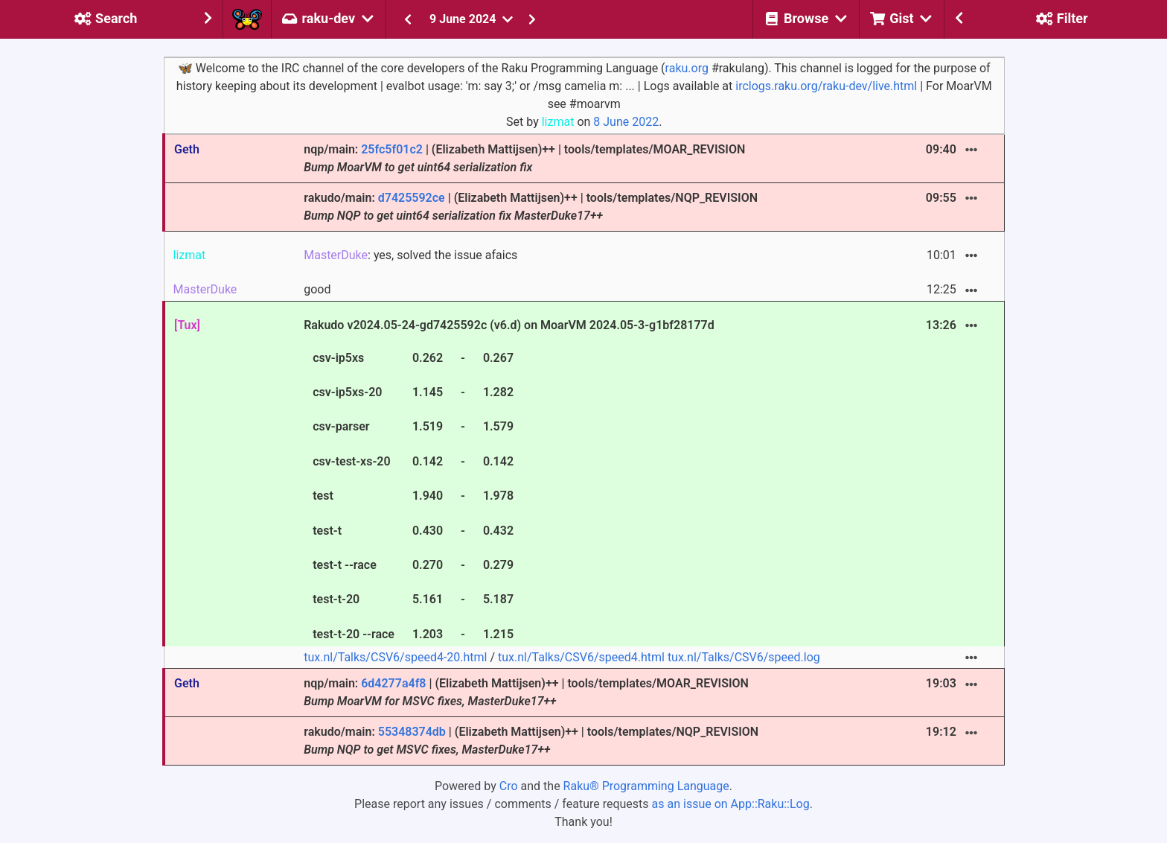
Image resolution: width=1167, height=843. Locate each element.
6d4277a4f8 (393, 683)
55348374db (412, 732)
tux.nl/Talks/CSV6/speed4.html (581, 657)
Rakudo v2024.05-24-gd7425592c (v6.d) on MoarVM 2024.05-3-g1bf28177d (509, 482)
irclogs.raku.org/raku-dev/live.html (826, 86)
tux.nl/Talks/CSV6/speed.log (744, 657)
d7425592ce (411, 198)
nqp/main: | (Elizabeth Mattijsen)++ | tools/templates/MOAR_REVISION (524, 158)
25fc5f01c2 (392, 149)
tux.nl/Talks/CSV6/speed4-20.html (395, 657)
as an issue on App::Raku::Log (731, 804)
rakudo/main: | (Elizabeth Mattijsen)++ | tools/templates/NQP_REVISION (531, 207)
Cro (508, 786)
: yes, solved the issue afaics (410, 255)
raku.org (687, 68)
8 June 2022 (626, 122)
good (317, 289)
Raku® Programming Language (646, 786)
